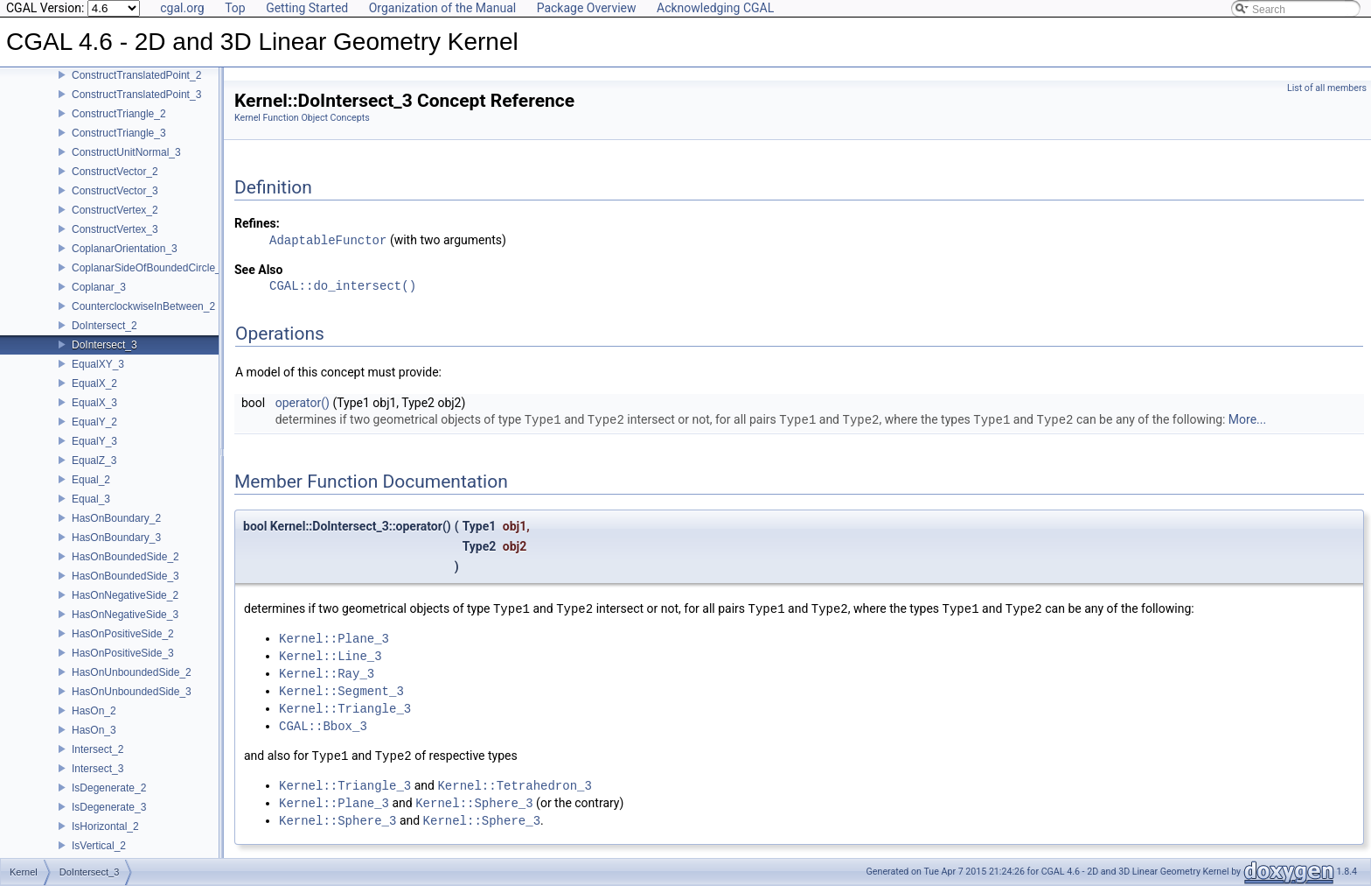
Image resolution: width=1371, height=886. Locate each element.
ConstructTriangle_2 (119, 114)
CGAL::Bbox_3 (323, 726)
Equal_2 (91, 480)
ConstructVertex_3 (115, 229)
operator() (302, 403)
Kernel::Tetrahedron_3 (514, 785)
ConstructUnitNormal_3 (126, 152)
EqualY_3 (94, 441)
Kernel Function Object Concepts (302, 117)
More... (1247, 420)
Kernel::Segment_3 (341, 691)
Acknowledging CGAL (715, 8)
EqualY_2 (94, 422)
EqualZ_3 (94, 460)
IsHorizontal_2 (105, 826)
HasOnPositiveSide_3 (123, 653)
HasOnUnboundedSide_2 (131, 672)
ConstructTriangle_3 (119, 133)
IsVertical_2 (99, 846)
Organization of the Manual (442, 8)
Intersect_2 (97, 749)
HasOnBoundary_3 (116, 537)
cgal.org (182, 8)
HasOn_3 (94, 730)
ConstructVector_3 (115, 191)
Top (235, 8)
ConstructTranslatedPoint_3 (136, 94)
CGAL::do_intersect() (342, 286)
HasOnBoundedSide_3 (125, 576)
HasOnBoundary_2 (116, 518)
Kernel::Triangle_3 (345, 708)
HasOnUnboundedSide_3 (131, 692)
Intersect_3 (97, 769)
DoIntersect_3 (104, 345)
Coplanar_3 (99, 287)
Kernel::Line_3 (330, 656)
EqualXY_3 (98, 364)
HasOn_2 (94, 711)
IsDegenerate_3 (109, 807)
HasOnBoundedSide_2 (125, 557)
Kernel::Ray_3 (326, 673)
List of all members (1327, 88)
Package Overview (587, 8)
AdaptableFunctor (327, 240)
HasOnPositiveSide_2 (123, 634)
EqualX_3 (94, 403)
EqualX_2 (94, 383)
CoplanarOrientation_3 (124, 249)
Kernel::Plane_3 (334, 638)
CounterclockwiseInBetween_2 (143, 306)
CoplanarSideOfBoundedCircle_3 (149, 268)
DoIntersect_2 (104, 326)
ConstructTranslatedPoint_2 (136, 75)
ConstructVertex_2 (115, 210)
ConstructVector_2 (115, 171)
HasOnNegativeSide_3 (125, 614)
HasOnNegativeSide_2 (125, 595)
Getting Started (307, 8)
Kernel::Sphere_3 (473, 803)
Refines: (257, 223)
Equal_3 (91, 499)
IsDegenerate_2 (109, 788)
